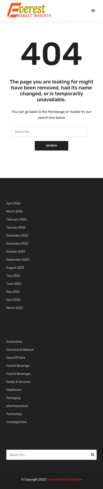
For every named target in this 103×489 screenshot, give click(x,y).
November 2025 (17, 243)
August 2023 (15, 268)
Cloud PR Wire (15, 358)
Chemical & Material (19, 350)
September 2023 (17, 260)
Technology (14, 414)
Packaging (13, 398)
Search (51, 145)
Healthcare (13, 390)
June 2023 (13, 284)
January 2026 (15, 227)
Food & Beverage (17, 366)
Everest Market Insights (63, 479)
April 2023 (13, 300)
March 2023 (14, 308)
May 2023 (13, 292)
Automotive (14, 342)
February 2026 (16, 219)
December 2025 (17, 235)
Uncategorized (16, 422)
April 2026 (13, 203)
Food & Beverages (18, 374)
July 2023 (13, 276)
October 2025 (15, 251)
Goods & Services (18, 382)
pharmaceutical (17, 406)
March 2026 (14, 211)
